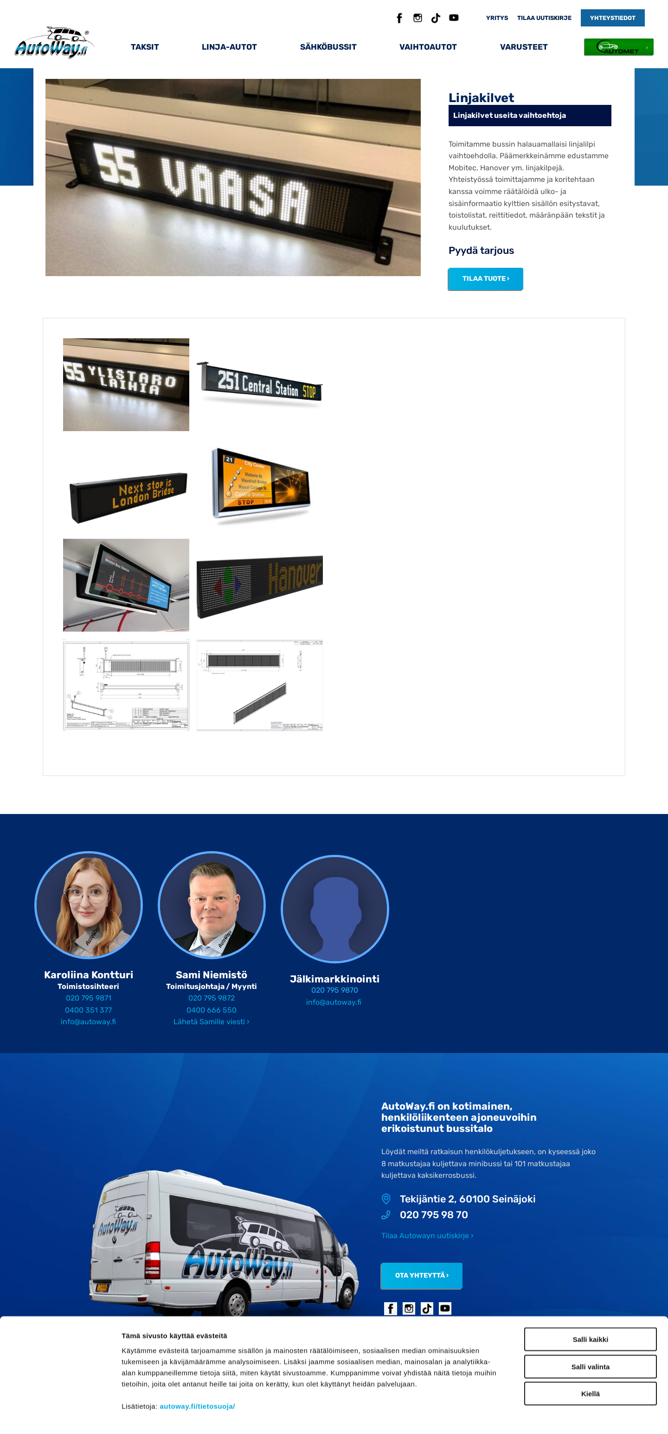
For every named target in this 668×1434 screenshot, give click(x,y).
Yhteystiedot (613, 17)
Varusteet (524, 47)
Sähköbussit (328, 47)
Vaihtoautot (428, 47)
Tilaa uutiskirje (544, 17)
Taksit (145, 47)
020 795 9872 (211, 998)
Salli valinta (591, 1328)
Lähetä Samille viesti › (211, 1021)
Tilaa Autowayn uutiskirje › (427, 1235)
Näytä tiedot (496, 1416)
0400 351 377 (88, 1010)
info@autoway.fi (88, 1021)
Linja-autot (229, 47)
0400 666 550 (211, 1010)
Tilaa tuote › (485, 279)
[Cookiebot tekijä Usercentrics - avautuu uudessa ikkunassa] (60, 1416)
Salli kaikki (591, 1301)
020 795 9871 (88, 998)
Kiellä (590, 1355)
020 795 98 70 (424, 1215)
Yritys (497, 17)
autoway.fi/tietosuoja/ (197, 1367)
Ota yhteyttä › (422, 1275)
